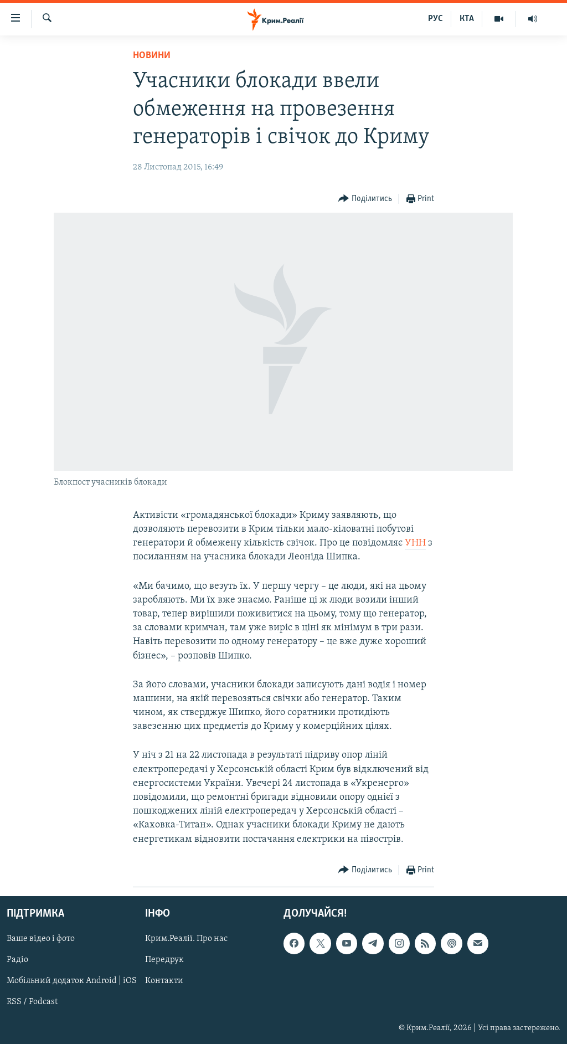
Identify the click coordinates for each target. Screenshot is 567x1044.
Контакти (164, 980)
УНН (415, 543)
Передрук (164, 959)
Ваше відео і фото (41, 938)
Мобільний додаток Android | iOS (72, 980)
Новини (152, 55)
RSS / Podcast (32, 1001)
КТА (467, 18)
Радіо (17, 959)
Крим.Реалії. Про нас (186, 938)
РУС (435, 18)
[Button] (365, 199)
